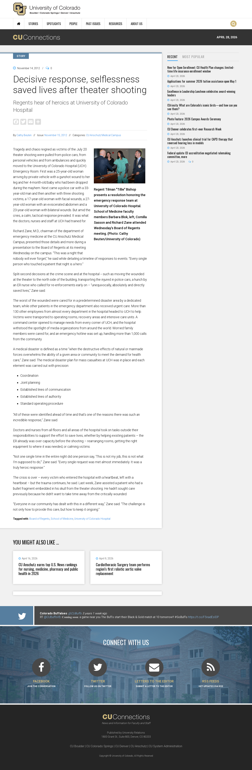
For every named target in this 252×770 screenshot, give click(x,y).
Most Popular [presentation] (193, 56)
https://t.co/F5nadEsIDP (203, 617)
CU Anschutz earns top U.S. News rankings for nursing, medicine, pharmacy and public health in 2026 (48, 569)
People (73, 24)
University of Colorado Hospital (92, 518)
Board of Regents (39, 518)
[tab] (172, 57)
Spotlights (54, 24)
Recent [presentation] (172, 56)
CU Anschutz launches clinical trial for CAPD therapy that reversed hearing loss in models (200, 141)
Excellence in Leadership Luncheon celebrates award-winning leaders (201, 93)
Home (18, 23)
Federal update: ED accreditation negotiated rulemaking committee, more (199, 155)
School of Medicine (62, 518)
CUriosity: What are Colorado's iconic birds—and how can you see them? (202, 107)
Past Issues (93, 24)
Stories (33, 24)
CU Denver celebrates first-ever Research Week (194, 129)
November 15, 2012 (55, 135)
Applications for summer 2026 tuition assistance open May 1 (201, 81)
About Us (136, 24)
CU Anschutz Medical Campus (103, 135)
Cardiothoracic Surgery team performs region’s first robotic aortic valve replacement (123, 569)
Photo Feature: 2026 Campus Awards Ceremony (194, 119)
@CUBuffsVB (52, 617)
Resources (115, 24)
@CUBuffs (75, 613)
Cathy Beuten (24, 135)
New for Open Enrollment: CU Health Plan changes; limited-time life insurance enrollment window (200, 69)
